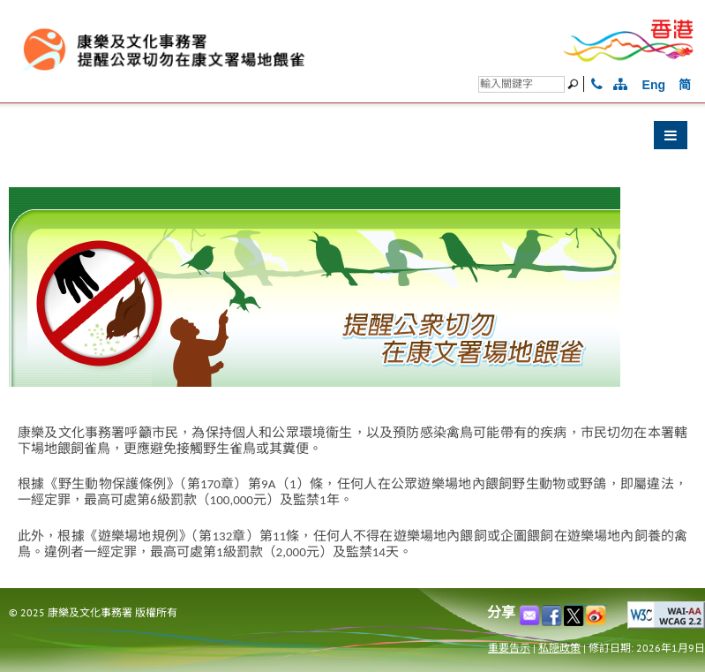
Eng (653, 85)
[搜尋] (521, 84)
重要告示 (509, 647)
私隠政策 (559, 647)
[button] (352, 139)
